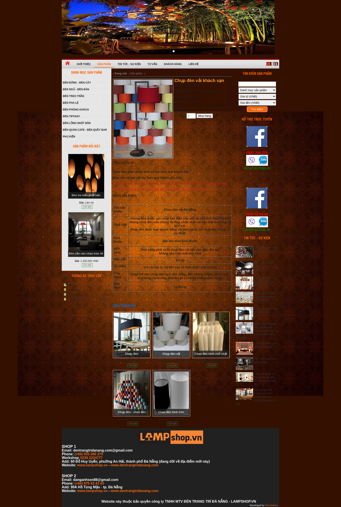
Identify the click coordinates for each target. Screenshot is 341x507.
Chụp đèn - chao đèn (132, 412)
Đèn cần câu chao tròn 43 (86, 253)
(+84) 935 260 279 (89, 454)
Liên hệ (194, 64)
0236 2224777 (91, 458)
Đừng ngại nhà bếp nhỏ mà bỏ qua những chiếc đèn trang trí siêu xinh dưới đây (256, 330)
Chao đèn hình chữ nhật (211, 353)
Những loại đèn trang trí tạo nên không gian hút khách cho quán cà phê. (256, 396)
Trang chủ (120, 73)
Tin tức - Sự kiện (129, 64)
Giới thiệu (83, 64)
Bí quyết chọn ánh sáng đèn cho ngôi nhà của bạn (265, 297)
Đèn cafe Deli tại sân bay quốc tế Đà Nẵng (265, 266)
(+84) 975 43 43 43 (89, 483)
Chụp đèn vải (171, 353)
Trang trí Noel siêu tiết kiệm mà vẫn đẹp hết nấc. (265, 282)
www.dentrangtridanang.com (135, 465)
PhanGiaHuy (271, 505)
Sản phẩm (104, 64)
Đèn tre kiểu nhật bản (86, 195)
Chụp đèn (131, 353)
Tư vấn (152, 64)
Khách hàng (173, 64)
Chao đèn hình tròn (171, 412)
